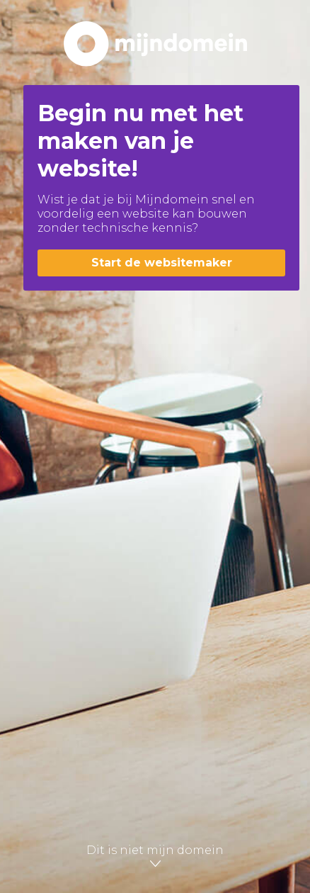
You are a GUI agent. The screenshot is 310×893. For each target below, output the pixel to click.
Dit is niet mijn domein (155, 855)
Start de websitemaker (161, 262)
